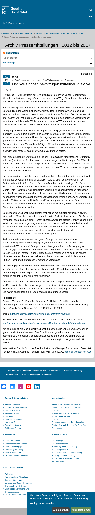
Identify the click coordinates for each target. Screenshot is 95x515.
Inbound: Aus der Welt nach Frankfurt (67, 404)
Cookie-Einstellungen (31, 375)
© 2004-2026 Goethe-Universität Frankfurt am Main (26, 371)
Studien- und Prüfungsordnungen (65, 458)
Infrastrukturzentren (13, 453)
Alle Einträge (9, 63)
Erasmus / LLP (58, 410)
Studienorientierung (60, 444)
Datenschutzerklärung (73, 371)
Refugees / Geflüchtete (61, 416)
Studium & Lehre (59, 434)
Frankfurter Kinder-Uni (14, 425)
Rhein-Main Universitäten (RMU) (18, 495)
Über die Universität (14, 468)
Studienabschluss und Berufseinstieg (67, 453)
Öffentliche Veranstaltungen (16, 407)
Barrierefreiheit (12, 375)
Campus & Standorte (13, 480)
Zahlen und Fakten (13, 428)
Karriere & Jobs (11, 422)
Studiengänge (57, 441)
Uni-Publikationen (12, 410)
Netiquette (48, 375)
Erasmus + (56, 419)
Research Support (12, 441)
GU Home (5, 33)
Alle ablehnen (61, 510)
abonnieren (11, 53)
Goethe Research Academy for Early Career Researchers (70, 426)
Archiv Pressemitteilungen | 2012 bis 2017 (64, 33)
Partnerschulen (58, 461)
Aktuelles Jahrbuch (13, 413)
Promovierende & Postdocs (16, 456)
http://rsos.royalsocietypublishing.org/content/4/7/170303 (40, 314)
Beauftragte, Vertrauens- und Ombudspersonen (17, 490)
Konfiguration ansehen (42, 503)
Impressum (55, 371)
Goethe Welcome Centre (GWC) (65, 413)
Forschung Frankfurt (13, 419)
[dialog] (61, 503)
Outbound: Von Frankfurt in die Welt (66, 407)
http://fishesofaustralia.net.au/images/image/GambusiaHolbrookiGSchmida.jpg (44, 323)
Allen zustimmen (81, 510)
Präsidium (9, 474)
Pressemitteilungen (13, 404)
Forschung (10, 434)
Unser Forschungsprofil (14, 447)
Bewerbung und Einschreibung (64, 447)
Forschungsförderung (14, 450)
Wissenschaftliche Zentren (16, 444)
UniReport (9, 416)
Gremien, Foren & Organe (16, 486)
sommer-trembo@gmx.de (78, 351)
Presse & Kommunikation (16, 398)
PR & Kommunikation (14, 23)
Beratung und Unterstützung (63, 456)
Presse (39, 33)
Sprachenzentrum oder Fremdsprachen (68, 422)
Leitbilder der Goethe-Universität (18, 483)
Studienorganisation (60, 450)
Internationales (58, 398)
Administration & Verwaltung (16, 477)
